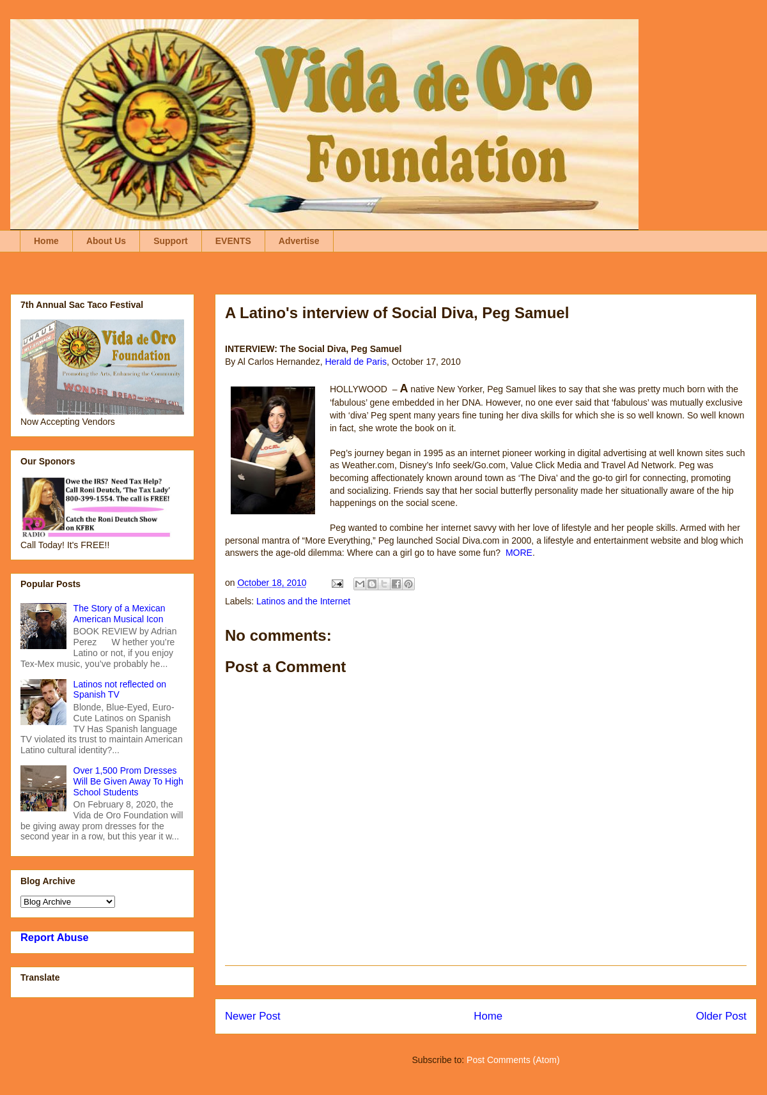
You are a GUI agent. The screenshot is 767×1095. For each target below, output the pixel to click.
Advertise (299, 241)
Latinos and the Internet (303, 601)
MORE (519, 553)
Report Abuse (54, 937)
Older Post (721, 1016)
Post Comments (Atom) (513, 1060)
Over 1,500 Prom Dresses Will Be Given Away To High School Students (128, 781)
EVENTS (233, 241)
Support (170, 241)
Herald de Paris (356, 361)
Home (46, 241)
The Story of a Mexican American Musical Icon (120, 613)
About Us (106, 241)
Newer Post (253, 1016)
